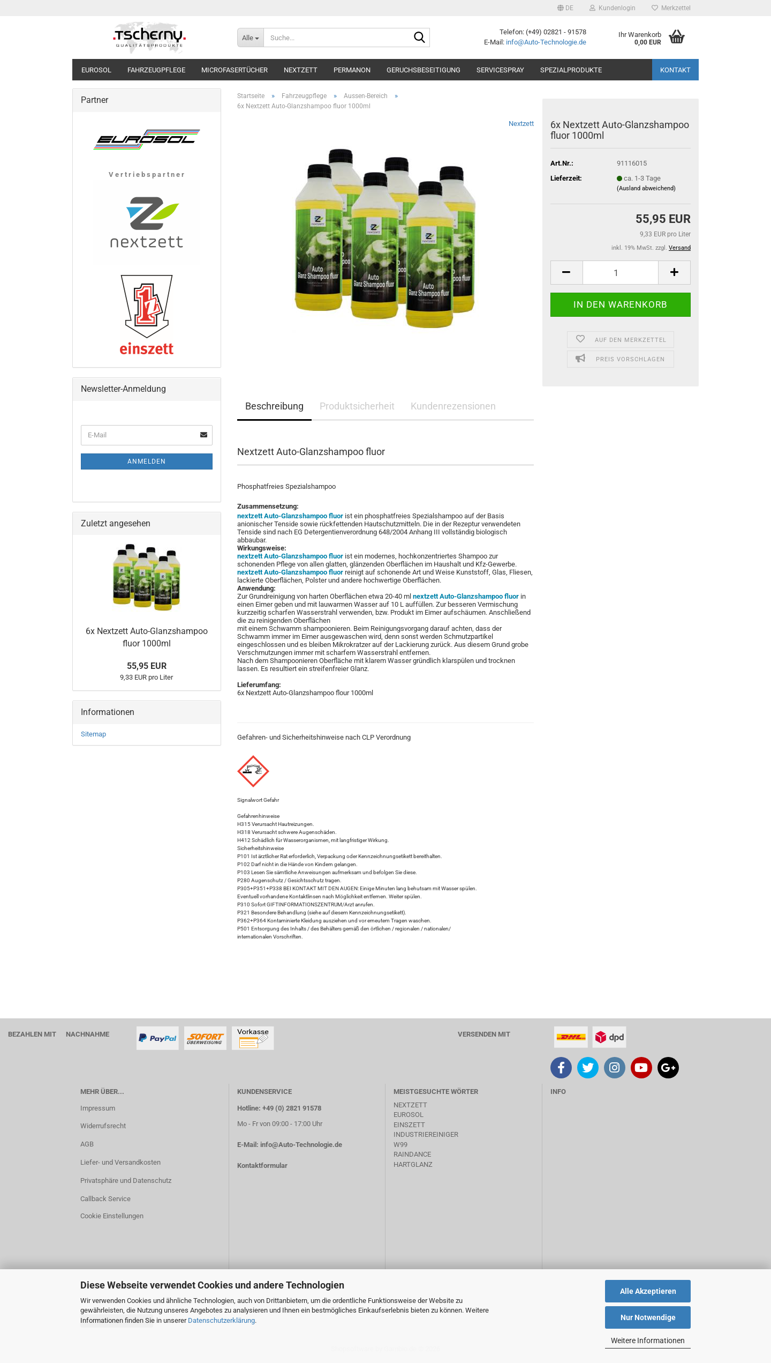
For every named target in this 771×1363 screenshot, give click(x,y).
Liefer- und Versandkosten (120, 1162)
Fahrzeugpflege (156, 70)
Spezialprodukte (571, 70)
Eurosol (96, 70)
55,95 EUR (147, 666)
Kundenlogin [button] (612, 8)
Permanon (352, 70)
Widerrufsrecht (103, 1126)
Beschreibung (274, 406)
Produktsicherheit (357, 406)
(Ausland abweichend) (646, 188)
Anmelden (146, 461)
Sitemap (93, 734)
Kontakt (675, 70)
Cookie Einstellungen (111, 1216)
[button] (565, 8)
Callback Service (105, 1199)
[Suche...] (250, 37)
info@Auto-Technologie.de (546, 42)
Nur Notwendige (648, 1317)
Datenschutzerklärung (221, 1320)
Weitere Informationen (648, 1340)
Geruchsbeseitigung (423, 70)
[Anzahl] (621, 272)
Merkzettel (671, 8)
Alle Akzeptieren (648, 1291)
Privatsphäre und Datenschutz (125, 1180)
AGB (87, 1144)
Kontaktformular (262, 1165)
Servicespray (500, 70)
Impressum (97, 1108)
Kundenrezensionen (453, 406)
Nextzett (301, 70)
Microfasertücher (234, 70)
